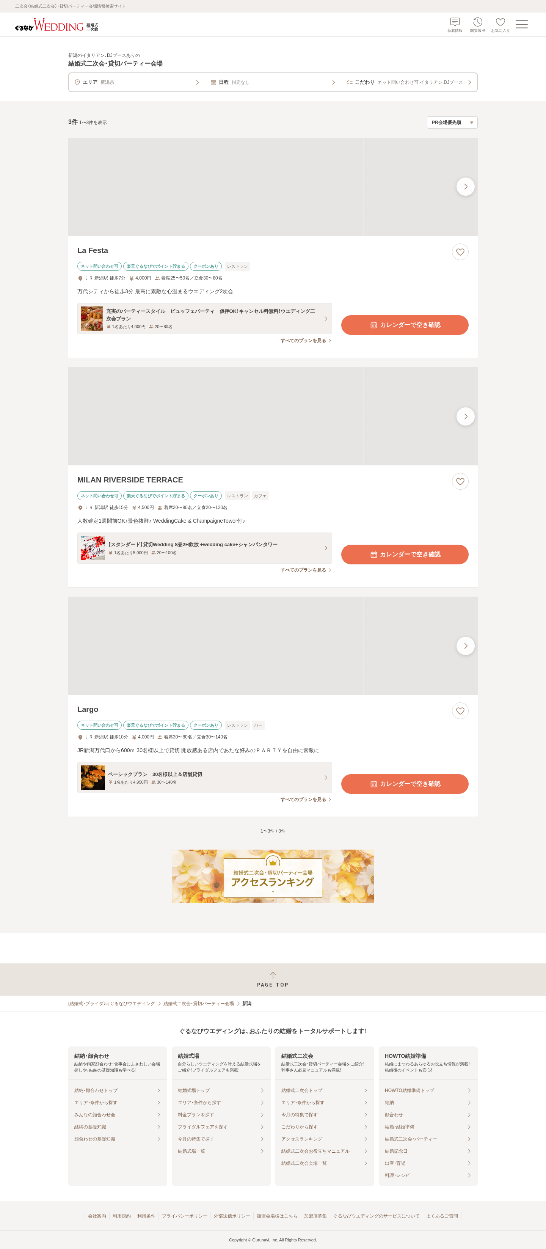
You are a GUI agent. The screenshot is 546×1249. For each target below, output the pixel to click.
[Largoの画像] (273, 646)
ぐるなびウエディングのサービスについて (376, 1216)
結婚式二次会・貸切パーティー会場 (198, 1003)
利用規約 (122, 1216)
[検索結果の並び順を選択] (452, 122)
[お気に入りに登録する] (460, 252)
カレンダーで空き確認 (405, 325)
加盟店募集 (315, 1216)
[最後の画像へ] (466, 187)
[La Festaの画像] (273, 187)
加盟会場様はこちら (277, 1216)
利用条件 (146, 1216)
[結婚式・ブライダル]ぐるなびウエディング (111, 1003)
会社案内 (97, 1216)
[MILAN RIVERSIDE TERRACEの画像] (273, 416)
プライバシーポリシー (184, 1216)
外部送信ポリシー (232, 1216)
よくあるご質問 (442, 1216)
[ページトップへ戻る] (273, 979)
